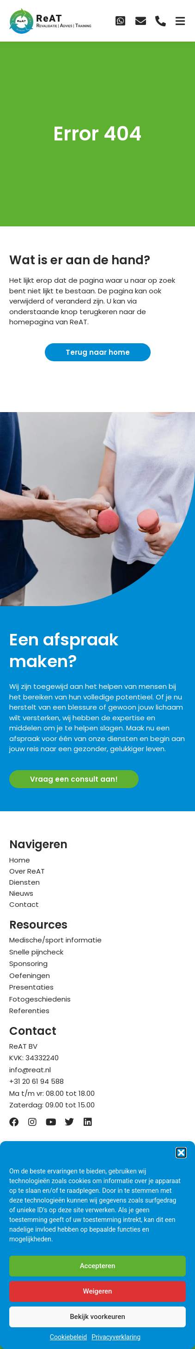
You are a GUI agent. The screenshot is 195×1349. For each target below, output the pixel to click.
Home (19, 860)
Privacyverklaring (115, 1337)
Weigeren (97, 1291)
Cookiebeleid (68, 1337)
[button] (181, 1152)
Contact (24, 904)
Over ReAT (27, 871)
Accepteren (98, 1266)
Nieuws (21, 893)
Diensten (24, 882)
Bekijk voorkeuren (97, 1317)
